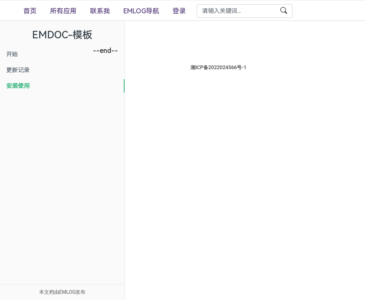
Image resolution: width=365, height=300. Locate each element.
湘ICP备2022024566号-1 (245, 67)
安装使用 (18, 85)
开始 (12, 54)
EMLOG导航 (141, 11)
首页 (30, 11)
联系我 (100, 11)
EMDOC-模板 (62, 34)
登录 (179, 11)
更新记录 (18, 70)
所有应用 (63, 11)
